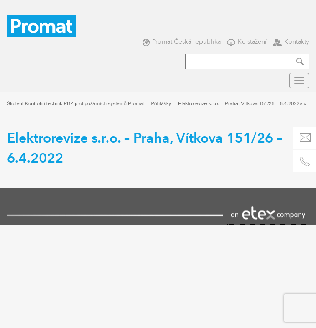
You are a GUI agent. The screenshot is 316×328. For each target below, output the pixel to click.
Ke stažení (247, 42)
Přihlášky (161, 103)
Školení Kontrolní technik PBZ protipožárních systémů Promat (75, 103)
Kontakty (291, 42)
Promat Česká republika (182, 42)
